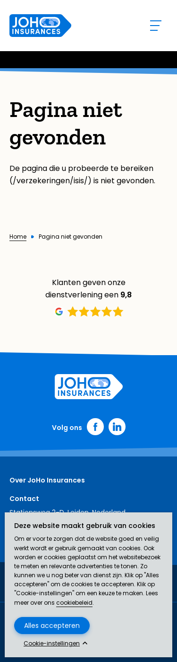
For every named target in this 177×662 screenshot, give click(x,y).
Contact (24, 498)
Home (17, 237)
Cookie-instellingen (52, 643)
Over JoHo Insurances (47, 480)
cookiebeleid (74, 603)
